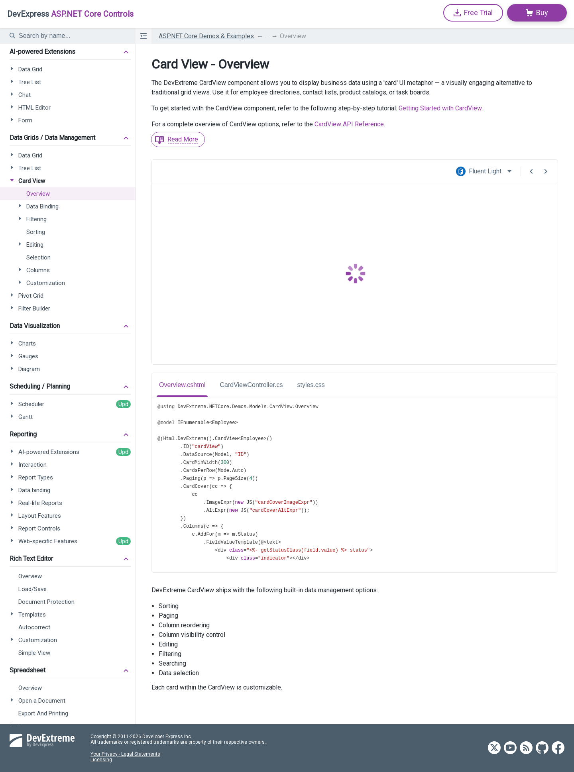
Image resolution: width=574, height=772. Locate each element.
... (267, 36)
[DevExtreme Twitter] (494, 748)
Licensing (101, 759)
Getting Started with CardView (440, 108)
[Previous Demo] (531, 171)
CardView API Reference (349, 124)
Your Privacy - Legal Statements (125, 754)
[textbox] (72, 36)
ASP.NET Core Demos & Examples (206, 36)
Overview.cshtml (182, 384)
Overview (293, 36)
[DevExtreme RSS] (526, 748)
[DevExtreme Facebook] (558, 748)
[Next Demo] (546, 171)
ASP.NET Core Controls (70, 14)
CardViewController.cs (251, 384)
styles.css (310, 384)
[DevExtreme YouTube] (510, 748)
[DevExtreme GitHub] (542, 748)
